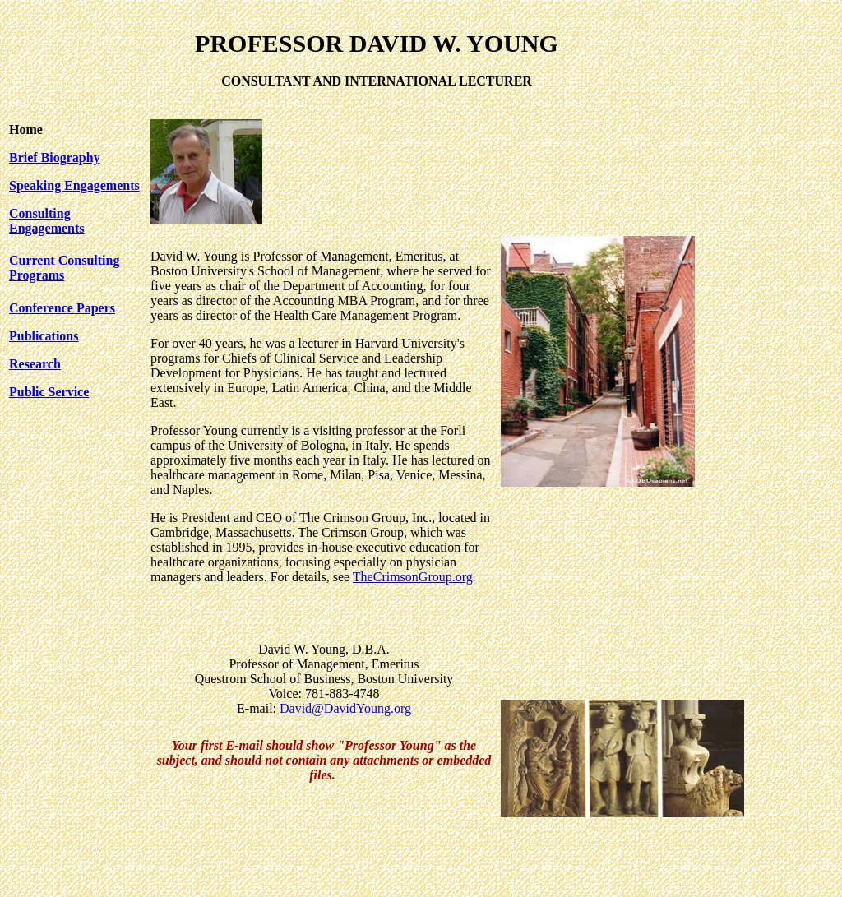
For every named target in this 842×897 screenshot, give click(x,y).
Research (35, 364)
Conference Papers (62, 308)
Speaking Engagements (74, 185)
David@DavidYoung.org (345, 708)
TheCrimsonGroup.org (413, 577)
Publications (43, 336)
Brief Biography (54, 157)
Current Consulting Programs (64, 267)
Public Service (49, 392)
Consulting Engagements (47, 220)
